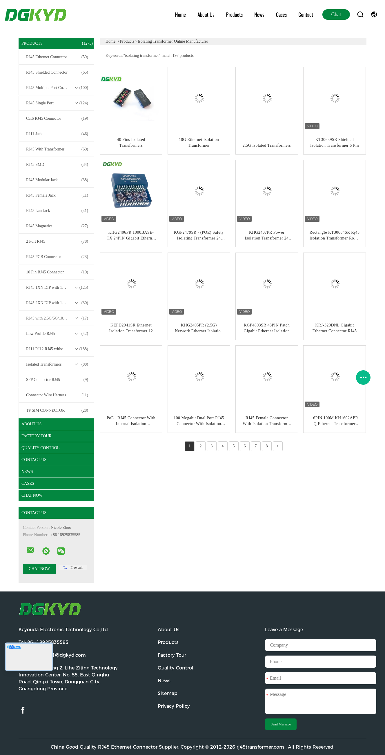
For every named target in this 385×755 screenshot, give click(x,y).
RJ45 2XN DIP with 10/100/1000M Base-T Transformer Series (57, 303)
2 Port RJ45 (57, 241)
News (259, 14)
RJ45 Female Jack (57, 195)
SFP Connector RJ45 (57, 380)
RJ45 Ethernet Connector (57, 57)
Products (234, 14)
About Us (206, 14)
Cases (281, 14)
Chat (336, 14)
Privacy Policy (174, 706)
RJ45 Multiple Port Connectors (57, 88)
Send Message (281, 724)
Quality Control (40, 448)
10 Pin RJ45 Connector (57, 272)
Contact (305, 14)
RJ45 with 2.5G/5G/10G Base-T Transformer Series (57, 318)
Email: (52, 655)
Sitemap (167, 693)
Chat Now (32, 495)
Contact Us (33, 460)
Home (180, 14)
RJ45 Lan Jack (57, 211)
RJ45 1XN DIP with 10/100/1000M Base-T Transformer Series (57, 288)
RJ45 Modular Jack (57, 180)
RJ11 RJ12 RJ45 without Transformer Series (57, 349)
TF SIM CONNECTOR (57, 410)
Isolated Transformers (57, 364)
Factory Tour (36, 436)
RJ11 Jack (57, 134)
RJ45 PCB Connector (57, 257)
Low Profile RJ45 (57, 334)
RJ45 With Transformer (57, 149)
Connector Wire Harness (57, 395)
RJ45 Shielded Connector (57, 72)
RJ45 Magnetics (57, 226)
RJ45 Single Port (57, 103)
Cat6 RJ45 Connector (57, 118)
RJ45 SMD (57, 165)
